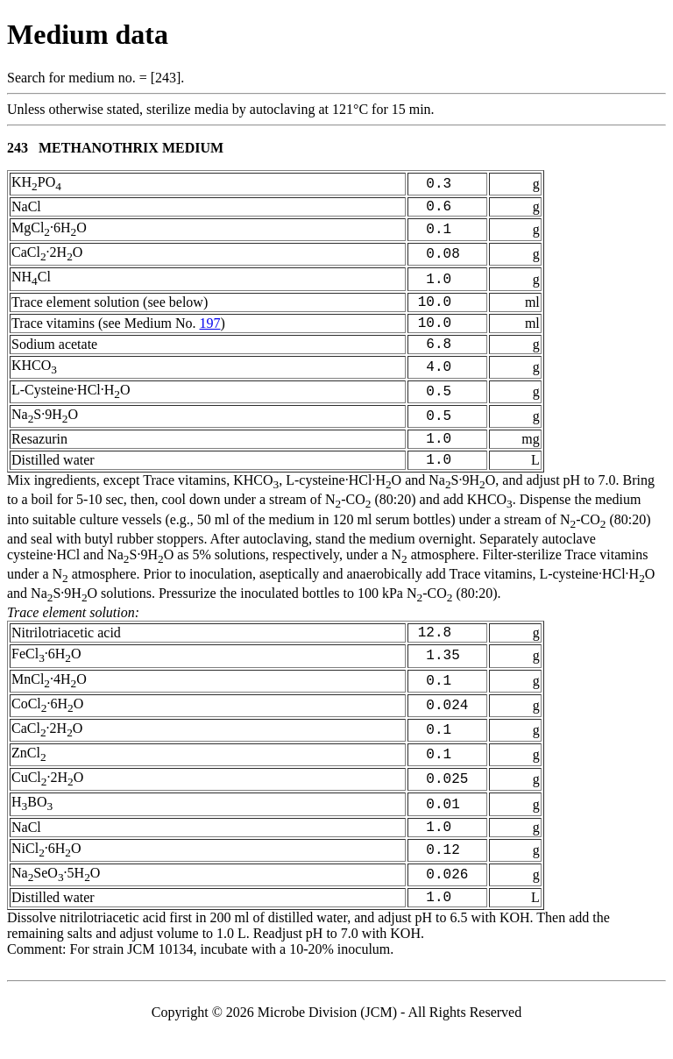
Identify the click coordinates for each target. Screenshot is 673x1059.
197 (209, 331)
